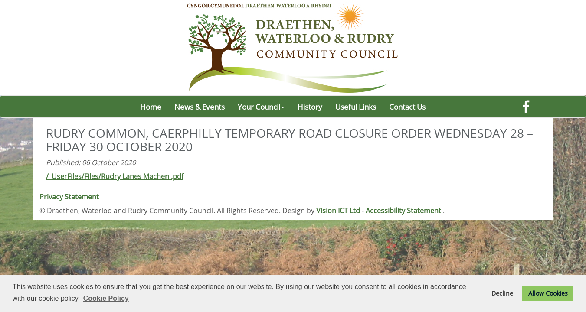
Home (150, 106)
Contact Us (407, 106)
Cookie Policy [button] (106, 298)
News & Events (199, 106)
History (310, 106)
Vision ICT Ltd (338, 210)
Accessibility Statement (403, 210)
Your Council (261, 106)
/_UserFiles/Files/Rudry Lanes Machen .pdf (114, 176)
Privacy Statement (70, 197)
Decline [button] (502, 293)
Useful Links (355, 106)
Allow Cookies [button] (548, 293)
